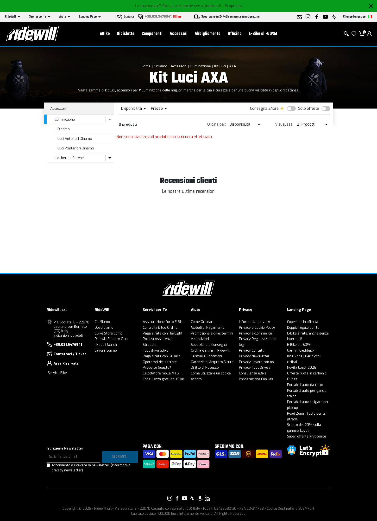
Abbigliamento (207, 33)
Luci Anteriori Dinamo (74, 138)
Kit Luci (220, 66)
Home (146, 66)
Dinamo (63, 129)
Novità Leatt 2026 (301, 367)
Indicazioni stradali (68, 335)
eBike (105, 33)
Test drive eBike (155, 350)
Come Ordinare (202, 322)
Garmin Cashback (300, 350)
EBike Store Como (109, 333)
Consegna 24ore (264, 108)
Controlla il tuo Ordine (160, 327)
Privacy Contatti (251, 350)
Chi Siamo (102, 322)
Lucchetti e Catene (69, 157)
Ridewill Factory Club (111, 339)
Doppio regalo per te (303, 327)
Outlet (292, 379)
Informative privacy (254, 322)
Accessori (179, 33)
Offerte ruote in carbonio (307, 373)
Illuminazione (200, 66)
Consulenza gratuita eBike (163, 379)
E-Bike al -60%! (263, 33)
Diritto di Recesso (205, 367)
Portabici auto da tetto (305, 385)
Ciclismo (160, 66)
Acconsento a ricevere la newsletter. (91, 468)
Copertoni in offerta (302, 322)
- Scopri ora (232, 5)
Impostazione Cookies (256, 379)
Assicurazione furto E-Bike (163, 322)
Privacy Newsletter (254, 356)
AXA (232, 66)
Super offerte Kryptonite (306, 436)
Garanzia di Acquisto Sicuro (212, 362)
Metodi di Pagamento (208, 327)
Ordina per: (216, 124)
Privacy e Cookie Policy (257, 327)
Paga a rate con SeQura (161, 356)
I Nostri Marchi (106, 344)
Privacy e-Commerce (255, 333)
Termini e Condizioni (206, 356)
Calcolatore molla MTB (161, 373)
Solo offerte (308, 108)
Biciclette (125, 33)
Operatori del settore (160, 362)
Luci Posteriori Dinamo (75, 148)
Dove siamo (104, 327)
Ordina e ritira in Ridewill (210, 350)
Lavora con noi (106, 350)
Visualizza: (284, 124)
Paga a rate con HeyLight (162, 333)
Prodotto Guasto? (157, 367)
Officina (235, 33)
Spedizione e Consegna (209, 344)
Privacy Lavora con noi (257, 362)
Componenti (152, 33)
